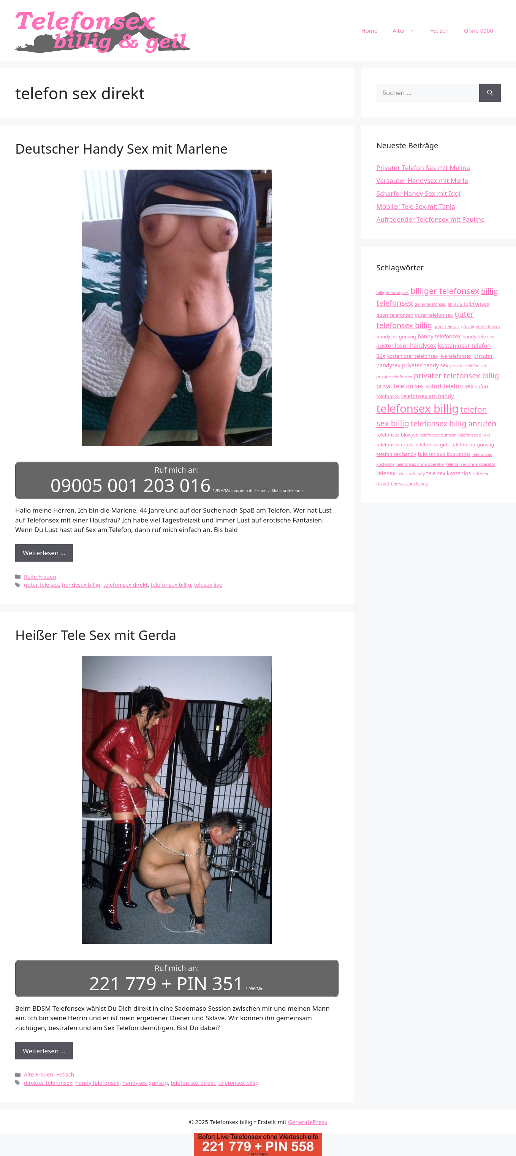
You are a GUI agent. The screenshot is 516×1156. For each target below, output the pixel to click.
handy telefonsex (97, 1082)
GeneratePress (307, 1121)
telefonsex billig (170, 584)
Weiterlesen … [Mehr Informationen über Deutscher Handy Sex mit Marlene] (44, 552)
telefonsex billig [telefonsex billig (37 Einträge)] (418, 408)
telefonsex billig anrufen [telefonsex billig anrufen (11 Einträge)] (453, 423)
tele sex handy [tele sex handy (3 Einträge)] (411, 473)
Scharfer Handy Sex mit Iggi (419, 193)
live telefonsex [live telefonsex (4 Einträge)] (456, 356)
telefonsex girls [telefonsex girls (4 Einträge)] (433, 444)
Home (369, 30)
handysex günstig (145, 1082)
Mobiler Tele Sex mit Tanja (416, 206)
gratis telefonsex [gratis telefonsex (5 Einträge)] (469, 303)
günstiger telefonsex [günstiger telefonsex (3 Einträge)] (480, 326)
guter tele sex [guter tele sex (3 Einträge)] (446, 326)
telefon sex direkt (125, 584)
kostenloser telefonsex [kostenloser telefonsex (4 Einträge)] (412, 356)
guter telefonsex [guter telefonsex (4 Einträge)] (395, 315)
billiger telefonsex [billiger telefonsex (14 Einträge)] (445, 290)
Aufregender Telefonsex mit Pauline (431, 219)
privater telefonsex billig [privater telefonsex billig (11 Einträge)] (456, 375)
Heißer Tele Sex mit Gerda (95, 635)
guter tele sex (41, 584)
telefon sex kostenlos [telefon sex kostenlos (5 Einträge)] (444, 453)
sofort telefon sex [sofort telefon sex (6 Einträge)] (449, 386)
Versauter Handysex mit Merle (422, 180)
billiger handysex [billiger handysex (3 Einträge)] (393, 292)
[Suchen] (490, 93)
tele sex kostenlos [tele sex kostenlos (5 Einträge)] (448, 473)
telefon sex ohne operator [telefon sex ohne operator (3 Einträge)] (470, 464)
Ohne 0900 (478, 30)
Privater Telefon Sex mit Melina (423, 167)
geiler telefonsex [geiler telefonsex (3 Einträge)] (430, 304)
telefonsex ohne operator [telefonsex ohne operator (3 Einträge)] (420, 464)
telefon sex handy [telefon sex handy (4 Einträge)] (396, 454)
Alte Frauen (38, 1074)
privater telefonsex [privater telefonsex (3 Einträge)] (394, 377)
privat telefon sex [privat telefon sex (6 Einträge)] (400, 386)
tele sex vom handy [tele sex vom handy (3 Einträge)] (409, 483)
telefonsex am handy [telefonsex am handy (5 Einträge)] (427, 396)
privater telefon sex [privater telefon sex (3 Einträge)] (468, 365)
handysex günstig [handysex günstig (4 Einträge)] (396, 336)
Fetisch (439, 30)
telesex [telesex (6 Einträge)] (386, 473)
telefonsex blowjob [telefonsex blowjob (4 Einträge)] (398, 435)
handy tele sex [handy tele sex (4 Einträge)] (478, 336)
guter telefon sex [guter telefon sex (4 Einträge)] (434, 315)
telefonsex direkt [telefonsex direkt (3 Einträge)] (474, 435)
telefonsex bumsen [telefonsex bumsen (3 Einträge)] (438, 435)
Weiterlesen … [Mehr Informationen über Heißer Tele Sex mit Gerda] (44, 1050)
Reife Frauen (40, 576)
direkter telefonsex (48, 1082)
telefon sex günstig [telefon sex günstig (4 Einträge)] (472, 444)
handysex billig (81, 584)
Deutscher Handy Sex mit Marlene (121, 148)
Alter (408, 30)
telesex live (208, 584)
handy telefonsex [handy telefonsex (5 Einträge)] (439, 336)
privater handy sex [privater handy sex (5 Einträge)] (425, 365)
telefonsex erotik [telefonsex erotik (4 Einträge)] (395, 444)
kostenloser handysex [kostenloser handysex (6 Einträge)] (406, 346)
